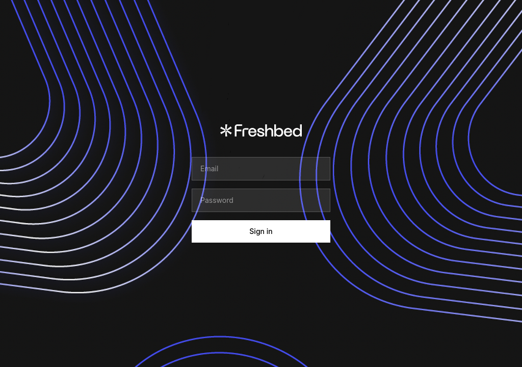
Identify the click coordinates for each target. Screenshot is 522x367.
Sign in (260, 231)
